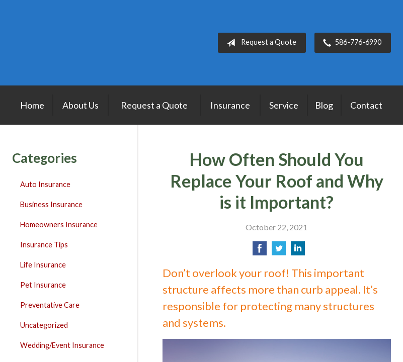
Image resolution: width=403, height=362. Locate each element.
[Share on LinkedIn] (298, 251)
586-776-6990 (350, 43)
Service (283, 105)
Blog (324, 105)
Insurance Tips (44, 244)
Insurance (230, 105)
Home (32, 105)
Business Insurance (51, 204)
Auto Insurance (45, 184)
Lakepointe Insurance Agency (75, 42)
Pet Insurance (43, 285)
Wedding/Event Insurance (62, 345)
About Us (80, 105)
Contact (366, 105)
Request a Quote (259, 43)
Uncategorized (44, 325)
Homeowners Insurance (59, 224)
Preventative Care (49, 305)
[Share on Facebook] (260, 251)
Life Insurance (43, 264)
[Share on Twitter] (279, 251)
